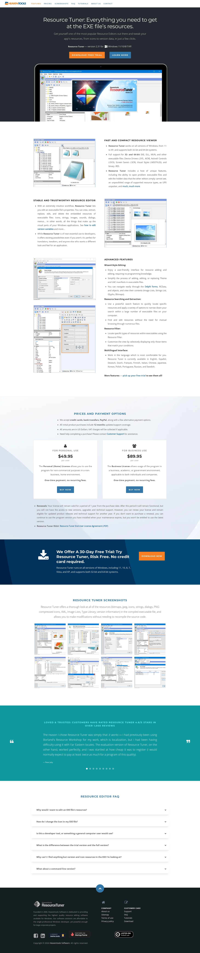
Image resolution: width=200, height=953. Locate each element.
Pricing (48, 4)
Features (36, 4)
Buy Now (65, 490)
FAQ (73, 4)
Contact (108, 4)
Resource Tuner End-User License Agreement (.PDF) (84, 526)
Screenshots (61, 4)
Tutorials (83, 4)
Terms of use (107, 918)
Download (128, 921)
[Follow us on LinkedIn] (43, 936)
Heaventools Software (60, 943)
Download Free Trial (87, 55)
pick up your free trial (134, 375)
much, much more (131, 186)
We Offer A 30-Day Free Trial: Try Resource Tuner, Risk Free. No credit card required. (92, 556)
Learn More (120, 55)
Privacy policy (107, 921)
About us (96, 4)
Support (128, 911)
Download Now (152, 556)
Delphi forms (151, 286)
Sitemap (105, 914)
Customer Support (115, 434)
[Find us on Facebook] (36, 936)
